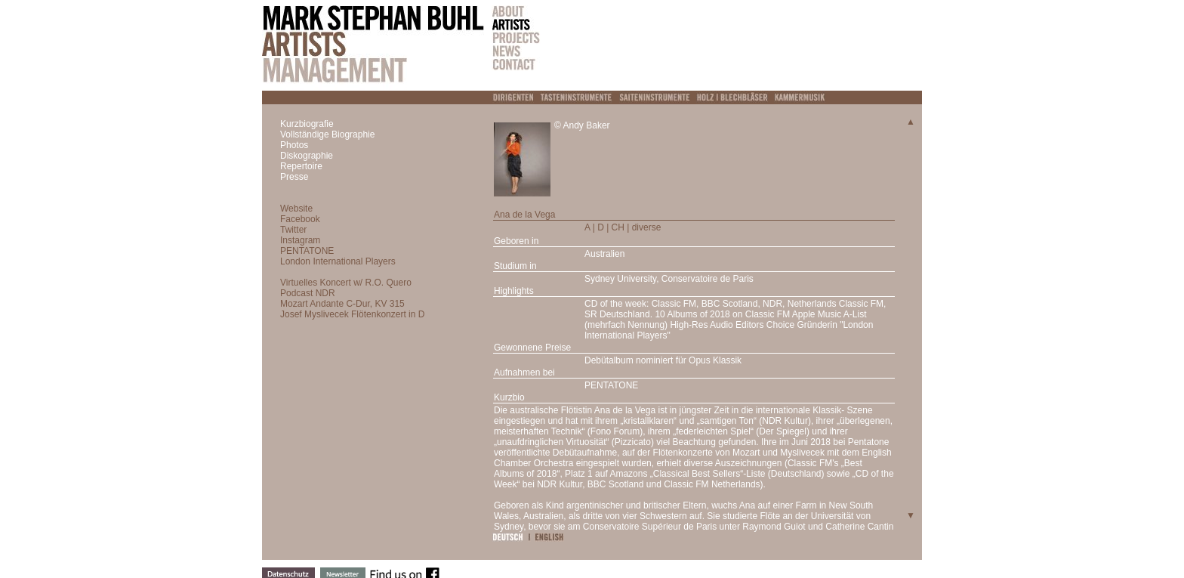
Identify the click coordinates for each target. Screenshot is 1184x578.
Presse (294, 177)
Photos (294, 145)
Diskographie (306, 155)
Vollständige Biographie (327, 134)
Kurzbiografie (307, 124)
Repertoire (301, 166)
